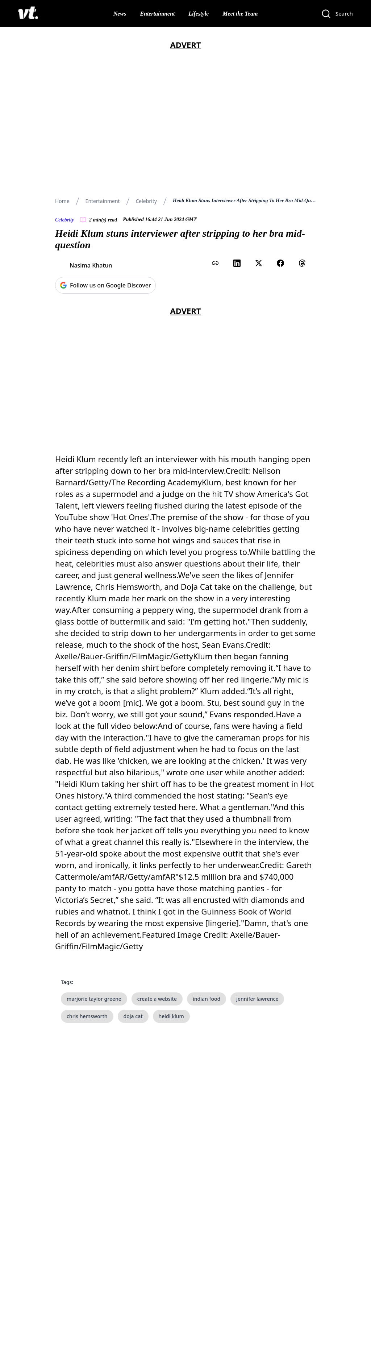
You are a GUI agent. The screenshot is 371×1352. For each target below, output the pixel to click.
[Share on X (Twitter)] (259, 263)
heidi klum (171, 1016)
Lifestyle (198, 14)
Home (62, 201)
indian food (206, 998)
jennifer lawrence (257, 998)
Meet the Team (240, 14)
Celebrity (146, 201)
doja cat (133, 1016)
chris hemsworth (87, 1016)
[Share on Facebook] (280, 263)
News (119, 14)
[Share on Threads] (302, 263)
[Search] (337, 14)
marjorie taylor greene (94, 998)
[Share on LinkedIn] (237, 263)
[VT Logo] (28, 14)
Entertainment (157, 14)
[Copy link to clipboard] (215, 263)
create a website (157, 998)
